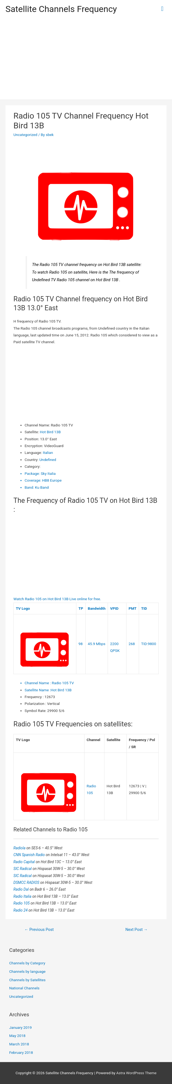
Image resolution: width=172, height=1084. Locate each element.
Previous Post (39, 929)
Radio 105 (22, 903)
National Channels (24, 988)
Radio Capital (24, 862)
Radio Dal (21, 889)
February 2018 (21, 1052)
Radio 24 (20, 910)
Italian (48, 452)
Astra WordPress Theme (136, 1073)
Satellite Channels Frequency (61, 9)
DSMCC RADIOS (26, 882)
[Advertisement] (86, 59)
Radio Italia (22, 896)
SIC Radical (22, 868)
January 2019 (20, 1027)
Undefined (48, 459)
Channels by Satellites (27, 980)
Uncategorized (25, 134)
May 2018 (17, 1035)
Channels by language (27, 971)
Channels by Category (27, 963)
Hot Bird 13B (50, 432)
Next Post (136, 929)
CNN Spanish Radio (29, 855)
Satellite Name (38, 690)
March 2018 (19, 1044)
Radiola (19, 848)
